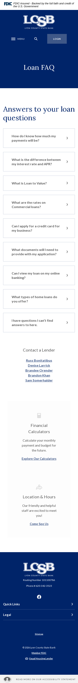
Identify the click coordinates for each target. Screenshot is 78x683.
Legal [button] (7, 615)
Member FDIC (39, 653)
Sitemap (39, 634)
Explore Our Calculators (39, 458)
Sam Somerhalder (39, 380)
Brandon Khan (39, 375)
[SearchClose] (36, 39)
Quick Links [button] (11, 604)
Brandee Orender (39, 370)
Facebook (39, 597)
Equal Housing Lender (41, 658)
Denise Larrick (39, 365)
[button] (39, 138)
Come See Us (39, 524)
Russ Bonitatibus (39, 360)
